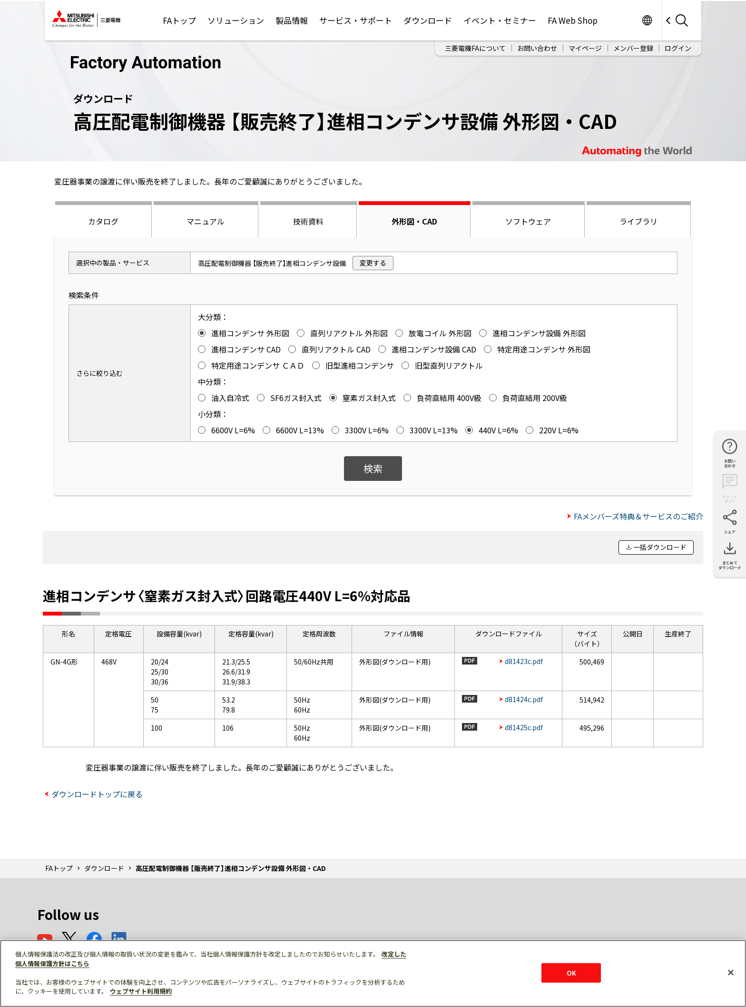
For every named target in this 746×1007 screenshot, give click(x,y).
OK (571, 972)
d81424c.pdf (524, 699)
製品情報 (291, 20)
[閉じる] (730, 972)
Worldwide (646, 20)
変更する (373, 262)
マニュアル (205, 221)
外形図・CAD (414, 221)
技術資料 (308, 221)
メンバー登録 (633, 48)
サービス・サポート (355, 20)
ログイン (678, 48)
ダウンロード (427, 20)
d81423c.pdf (524, 661)
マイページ (585, 48)
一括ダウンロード (660, 547)
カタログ (103, 221)
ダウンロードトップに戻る (97, 794)
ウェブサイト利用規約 (141, 991)
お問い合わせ (537, 48)
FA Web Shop (573, 20)
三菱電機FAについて (475, 48)
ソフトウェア (528, 221)
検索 (373, 468)
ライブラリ (638, 221)
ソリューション (235, 20)
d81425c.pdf (524, 727)
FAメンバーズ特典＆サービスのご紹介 (638, 516)
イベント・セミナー (499, 20)
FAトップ (179, 20)
